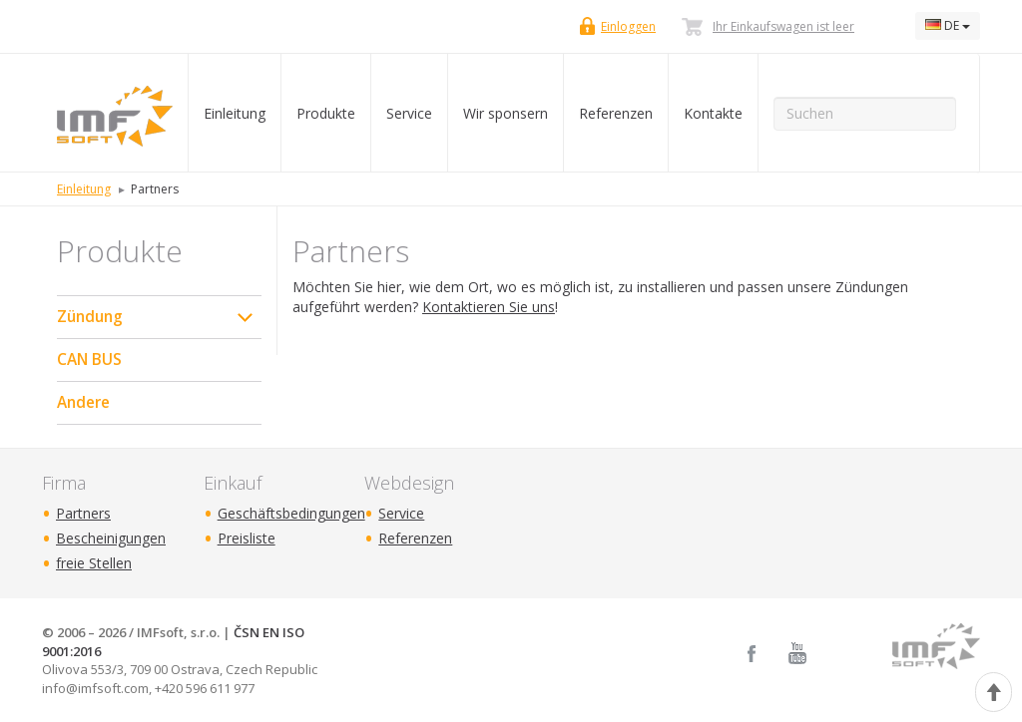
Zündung (90, 316)
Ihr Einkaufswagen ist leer (783, 26)
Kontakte (713, 113)
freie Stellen (94, 562)
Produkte (325, 113)
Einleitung (234, 113)
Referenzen (616, 113)
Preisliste (246, 538)
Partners (83, 513)
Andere (83, 402)
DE (947, 25)
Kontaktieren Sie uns (488, 306)
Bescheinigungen (111, 538)
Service (409, 113)
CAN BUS (89, 359)
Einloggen (628, 26)
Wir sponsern (505, 113)
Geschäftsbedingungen (291, 513)
